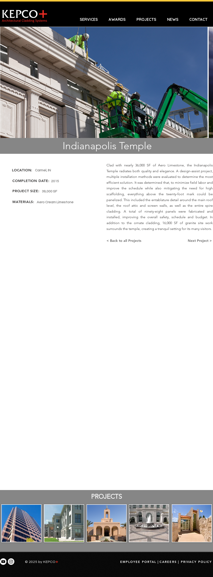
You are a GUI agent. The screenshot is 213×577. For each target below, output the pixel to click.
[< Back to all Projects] (124, 240)
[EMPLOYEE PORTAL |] (139, 561)
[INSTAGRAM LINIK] (11, 561)
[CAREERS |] (169, 561)
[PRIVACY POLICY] (196, 561)
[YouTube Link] (3, 561)
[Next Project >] (200, 240)
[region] (21, 524)
